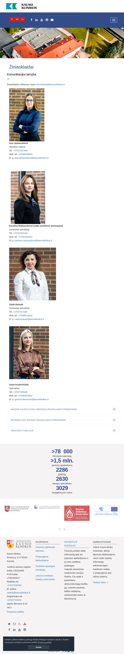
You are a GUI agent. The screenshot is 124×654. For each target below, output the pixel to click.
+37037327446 (20, 150)
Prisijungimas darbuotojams (42, 558)
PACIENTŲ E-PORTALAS (71, 544)
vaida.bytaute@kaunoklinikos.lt (29, 319)
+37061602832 (25, 237)
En (17, 19)
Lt (11, 19)
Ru (22, 19)
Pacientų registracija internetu (45, 549)
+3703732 (18, 312)
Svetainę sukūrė (62, 651)
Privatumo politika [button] (45, 642)
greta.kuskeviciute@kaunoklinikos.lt (32, 399)
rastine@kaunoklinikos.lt (18, 592)
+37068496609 (25, 154)
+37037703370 (14, 600)
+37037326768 (14, 585)
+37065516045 (25, 315)
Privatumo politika (15, 612)
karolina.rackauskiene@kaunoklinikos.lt (33, 240)
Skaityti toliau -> (101, 582)
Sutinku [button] (39, 647)
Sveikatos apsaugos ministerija (45, 568)
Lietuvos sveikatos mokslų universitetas (45, 577)
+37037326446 (20, 233)
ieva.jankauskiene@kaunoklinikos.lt (31, 158)
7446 (25, 312)
